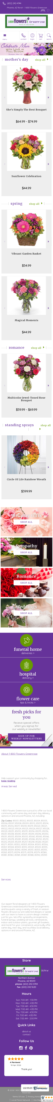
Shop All (40, 59)
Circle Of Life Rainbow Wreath (26, 479)
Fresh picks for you (26, 720)
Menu (5, 39)
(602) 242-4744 (14, 3)
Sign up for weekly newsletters (26, 737)
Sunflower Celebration (26, 176)
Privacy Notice (34, 1096)
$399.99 (26, 491)
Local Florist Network (20, 1100)
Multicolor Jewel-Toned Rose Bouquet (26, 399)
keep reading (8, 781)
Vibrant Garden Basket (26, 253)
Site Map (37, 1100)
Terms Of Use (19, 1096)
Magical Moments (26, 320)
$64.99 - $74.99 (26, 121)
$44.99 (26, 188)
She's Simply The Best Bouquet (26, 109)
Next (49, 97)
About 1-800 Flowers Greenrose (19, 753)
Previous (4, 97)
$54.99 (26, 265)
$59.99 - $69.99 (26, 410)
